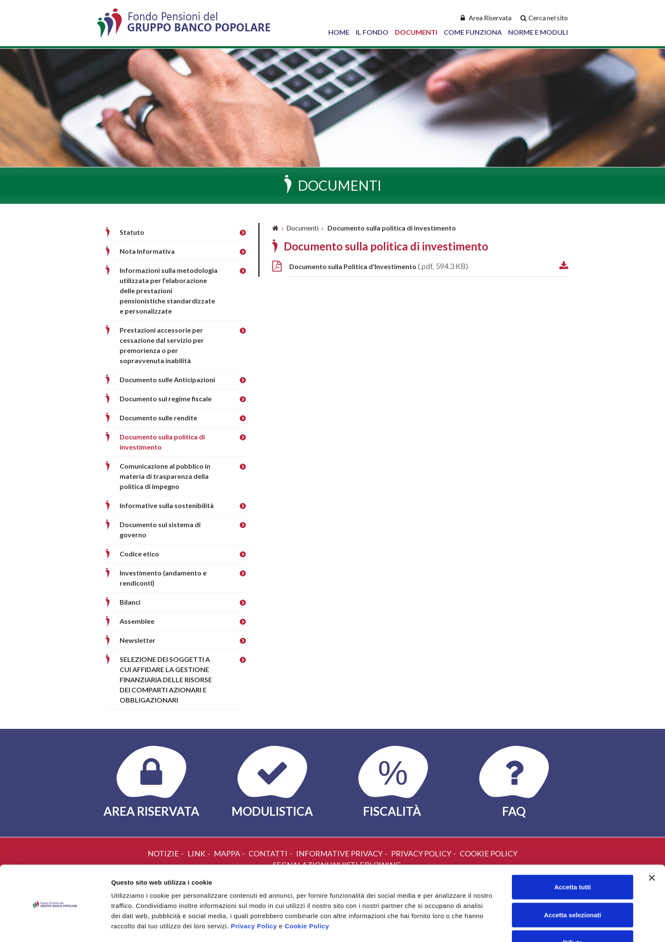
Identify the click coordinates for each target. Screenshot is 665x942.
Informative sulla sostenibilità (167, 505)
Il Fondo (372, 32)
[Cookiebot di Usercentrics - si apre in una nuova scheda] (55, 925)
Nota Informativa (147, 251)
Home (338, 32)
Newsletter (138, 640)
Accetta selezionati (572, 886)
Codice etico (139, 554)
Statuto (132, 232)
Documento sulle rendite (158, 418)
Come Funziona (473, 32)
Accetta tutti (572, 858)
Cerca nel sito (548, 18)
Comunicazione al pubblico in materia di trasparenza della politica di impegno (165, 476)
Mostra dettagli (446, 925)
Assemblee (137, 621)
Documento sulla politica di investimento (162, 442)
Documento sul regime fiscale (166, 399)
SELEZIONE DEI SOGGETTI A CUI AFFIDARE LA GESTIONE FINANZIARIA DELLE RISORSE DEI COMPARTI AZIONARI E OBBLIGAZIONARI (166, 679)
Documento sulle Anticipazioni (167, 379)
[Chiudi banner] (652, 850)
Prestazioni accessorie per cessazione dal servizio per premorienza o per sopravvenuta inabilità (162, 345)
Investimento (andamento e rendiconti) (163, 578)
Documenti (416, 32)
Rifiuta (573, 914)
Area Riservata (490, 18)
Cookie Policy (307, 897)
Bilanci (130, 602)
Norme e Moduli (538, 32)
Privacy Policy (254, 897)
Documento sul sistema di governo (160, 529)
